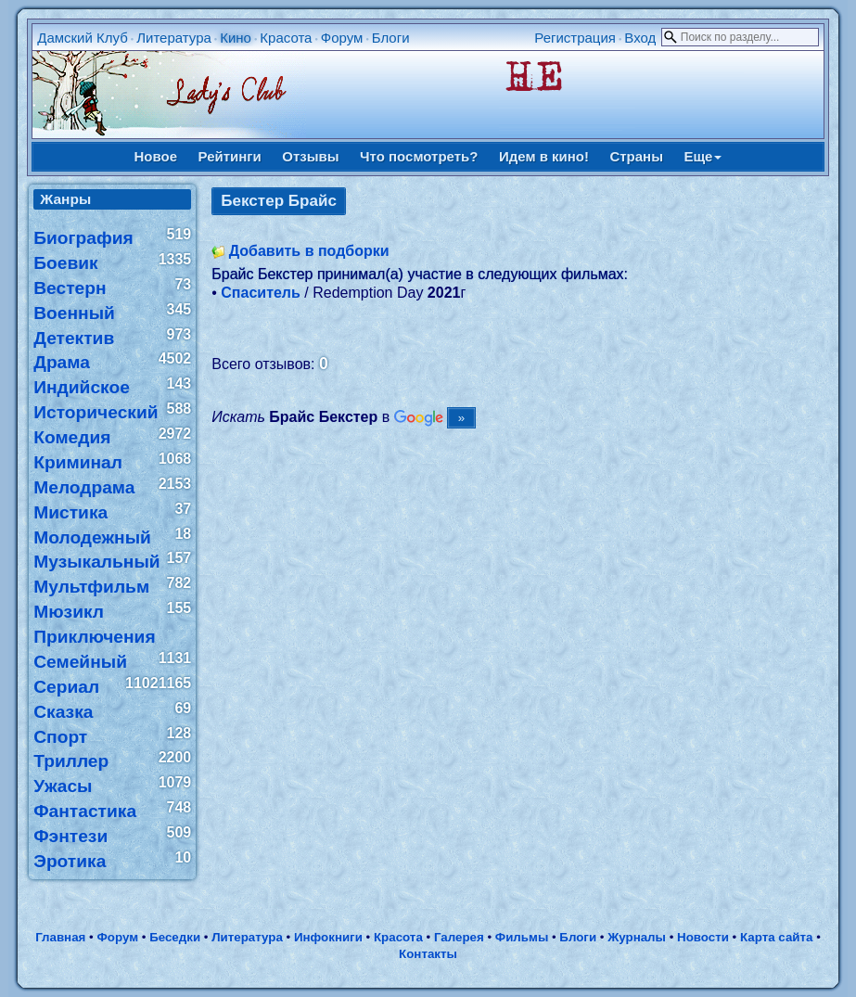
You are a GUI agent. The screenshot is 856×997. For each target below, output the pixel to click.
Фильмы (521, 937)
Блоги (391, 37)
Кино (235, 37)
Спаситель (260, 292)
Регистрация (575, 37)
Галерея (459, 937)
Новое (156, 156)
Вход (640, 37)
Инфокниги (328, 937)
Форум (342, 37)
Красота (286, 37)
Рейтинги (230, 156)
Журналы (636, 937)
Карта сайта (776, 937)
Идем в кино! (544, 156)
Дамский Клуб (82, 37)
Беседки (174, 937)
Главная (60, 937)
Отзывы (310, 156)
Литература (173, 37)
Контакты (428, 954)
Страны (636, 156)
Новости (703, 937)
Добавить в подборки (309, 251)
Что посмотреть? (419, 156)
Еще (703, 156)
